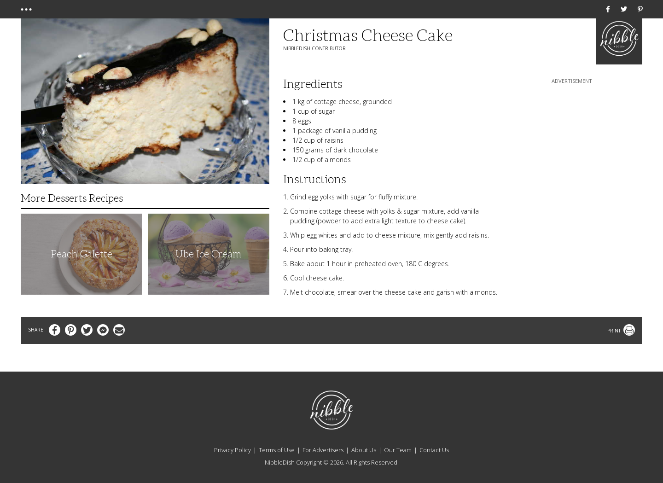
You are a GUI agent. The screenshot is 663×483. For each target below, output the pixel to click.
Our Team (398, 450)
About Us (363, 450)
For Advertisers (322, 450)
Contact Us (434, 450)
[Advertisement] (572, 143)
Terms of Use (277, 450)
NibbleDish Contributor (314, 48)
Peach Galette (81, 254)
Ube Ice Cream (208, 254)
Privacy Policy (232, 450)
